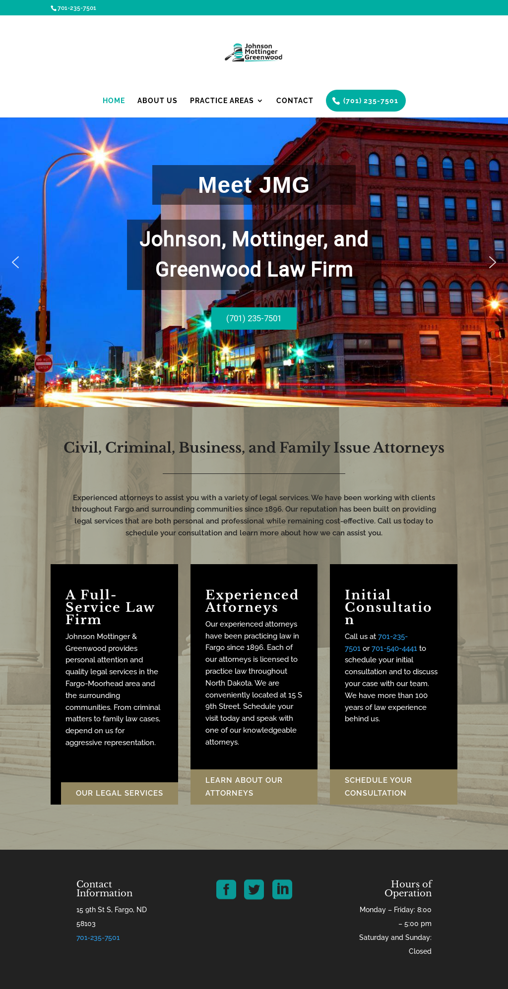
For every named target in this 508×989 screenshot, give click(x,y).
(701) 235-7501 (370, 101)
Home (114, 101)
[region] (254, 262)
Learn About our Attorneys (244, 787)
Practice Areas (222, 101)
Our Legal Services (119, 793)
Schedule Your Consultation (378, 787)
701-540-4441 (394, 648)
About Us (157, 101)
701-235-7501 (98, 937)
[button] (15, 262)
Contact (295, 101)
